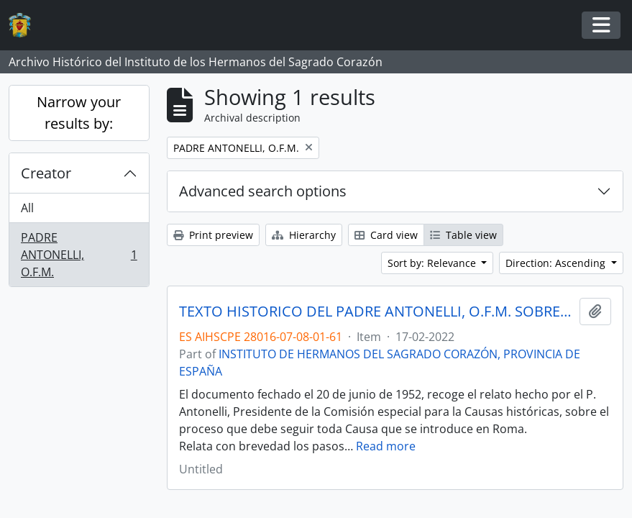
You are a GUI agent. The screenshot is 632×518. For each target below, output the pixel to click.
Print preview (213, 235)
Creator (46, 173)
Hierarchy (304, 235)
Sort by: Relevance (433, 263)
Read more (386, 446)
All (27, 208)
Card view (386, 235)
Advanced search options (263, 191)
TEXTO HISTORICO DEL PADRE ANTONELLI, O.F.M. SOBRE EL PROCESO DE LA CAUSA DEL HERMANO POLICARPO (376, 311)
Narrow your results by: (79, 112)
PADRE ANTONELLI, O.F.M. (78, 255)
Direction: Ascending (556, 263)
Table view (463, 235)
